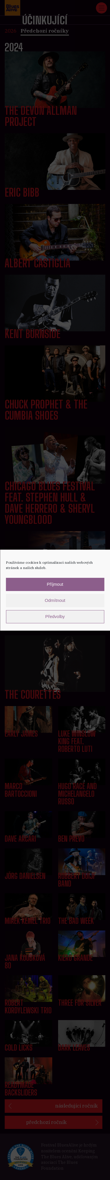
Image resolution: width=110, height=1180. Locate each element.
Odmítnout (55, 600)
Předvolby (55, 616)
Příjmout (55, 584)
